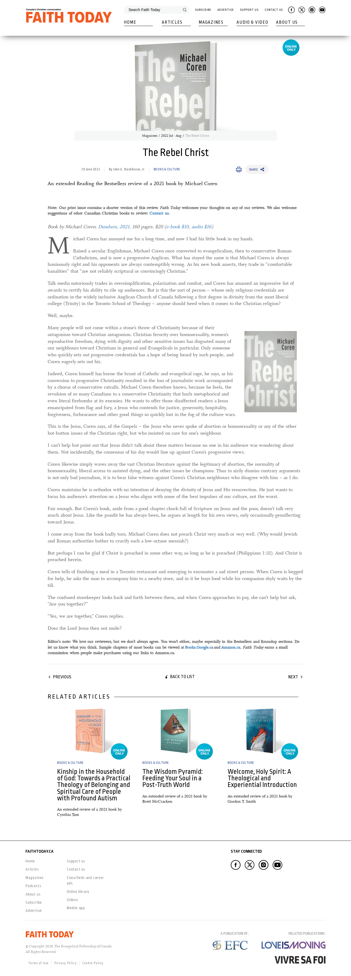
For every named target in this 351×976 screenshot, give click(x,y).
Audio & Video (252, 22)
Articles (172, 22)
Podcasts (33, 886)
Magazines (211, 22)
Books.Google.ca (199, 647)
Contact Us (274, 10)
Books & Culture (167, 169)
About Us (287, 22)
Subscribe (203, 10)
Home (130, 22)
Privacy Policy (65, 963)
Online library (78, 891)
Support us (76, 861)
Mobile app (76, 908)
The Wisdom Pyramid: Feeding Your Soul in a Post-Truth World (172, 778)
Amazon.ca (230, 647)
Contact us (159, 213)
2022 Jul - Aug (171, 136)
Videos (72, 900)
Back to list (182, 676)
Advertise (225, 10)
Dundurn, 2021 (113, 226)
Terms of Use (38, 963)
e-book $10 (177, 226)
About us (33, 894)
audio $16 (202, 226)
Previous (62, 676)
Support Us (249, 10)
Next (293, 676)
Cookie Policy (93, 963)
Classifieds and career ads (85, 880)
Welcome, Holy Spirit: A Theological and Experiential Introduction (262, 778)
